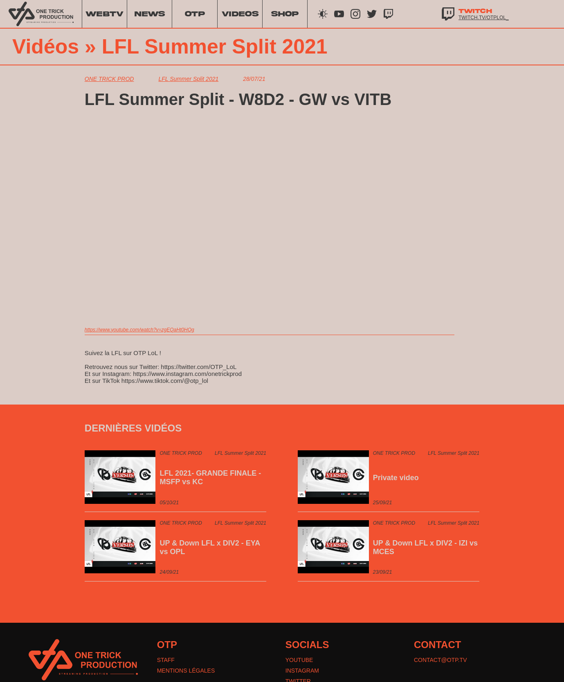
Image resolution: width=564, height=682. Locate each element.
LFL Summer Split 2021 (215, 46)
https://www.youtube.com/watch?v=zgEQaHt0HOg (139, 330)
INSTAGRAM (302, 670)
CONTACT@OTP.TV (440, 660)
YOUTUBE (299, 660)
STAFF (166, 660)
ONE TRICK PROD (109, 79)
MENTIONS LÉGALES (186, 670)
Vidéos (45, 46)
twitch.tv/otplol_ (483, 17)
